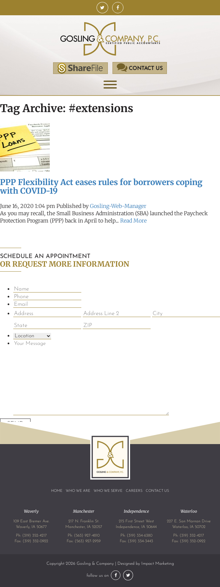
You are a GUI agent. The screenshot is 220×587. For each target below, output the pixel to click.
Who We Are (78, 491)
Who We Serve (108, 491)
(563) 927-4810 (87, 536)
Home (56, 491)
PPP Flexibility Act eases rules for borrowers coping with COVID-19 (101, 186)
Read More (133, 220)
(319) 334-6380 (139, 536)
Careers (134, 491)
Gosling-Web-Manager (118, 206)
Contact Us (157, 491)
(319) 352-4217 (34, 536)
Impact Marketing (157, 563)
